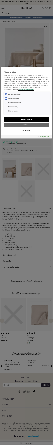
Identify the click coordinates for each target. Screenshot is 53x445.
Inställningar (26, 130)
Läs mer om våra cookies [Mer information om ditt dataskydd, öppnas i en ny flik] (26, 89)
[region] (26, 102)
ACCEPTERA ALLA (26, 119)
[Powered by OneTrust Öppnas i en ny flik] (43, 137)
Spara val (26, 125)
